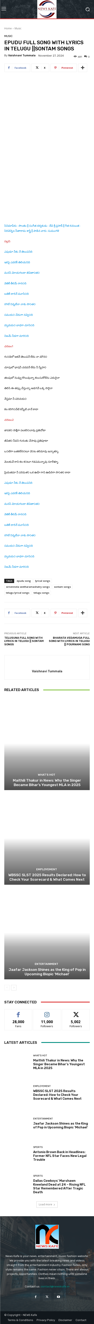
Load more (47, 1204)
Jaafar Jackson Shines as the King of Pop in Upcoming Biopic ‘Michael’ (47, 971)
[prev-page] (7, 987)
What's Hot (46, 774)
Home (8, 28)
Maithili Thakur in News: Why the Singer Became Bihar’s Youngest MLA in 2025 (47, 782)
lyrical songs (42, 580)
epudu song (24, 580)
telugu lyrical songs (17, 592)
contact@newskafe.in (55, 1286)
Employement (46, 869)
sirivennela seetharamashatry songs (28, 586)
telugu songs (41, 592)
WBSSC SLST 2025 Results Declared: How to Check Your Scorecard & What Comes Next (47, 877)
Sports (38, 1147)
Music (18, 28)
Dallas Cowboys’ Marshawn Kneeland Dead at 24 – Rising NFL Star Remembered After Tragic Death (59, 1186)
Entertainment (46, 964)
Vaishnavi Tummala (22, 55)
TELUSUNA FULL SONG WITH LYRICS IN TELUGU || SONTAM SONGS (24, 641)
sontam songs (62, 586)
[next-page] (13, 987)
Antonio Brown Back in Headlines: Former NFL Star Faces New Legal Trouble (60, 1156)
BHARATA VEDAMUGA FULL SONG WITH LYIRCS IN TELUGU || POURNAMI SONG (69, 641)
